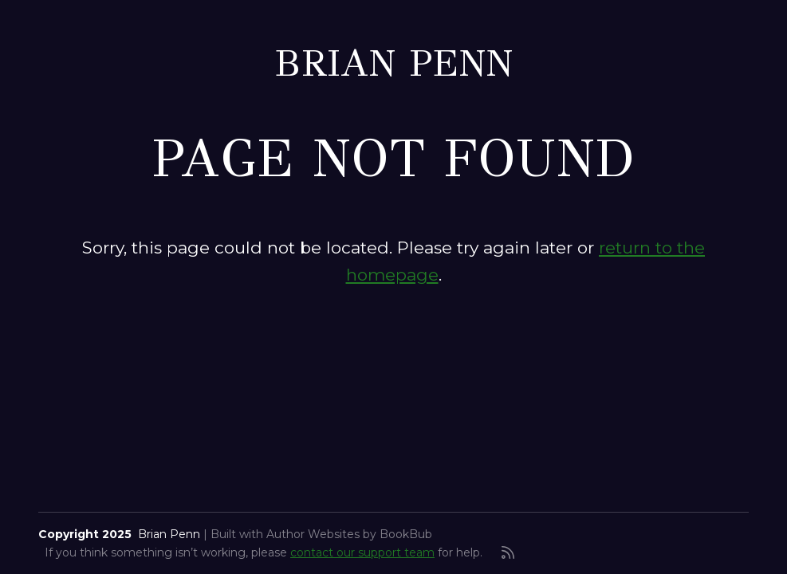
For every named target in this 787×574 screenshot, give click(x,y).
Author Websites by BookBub (349, 534)
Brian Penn (393, 63)
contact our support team (362, 552)
